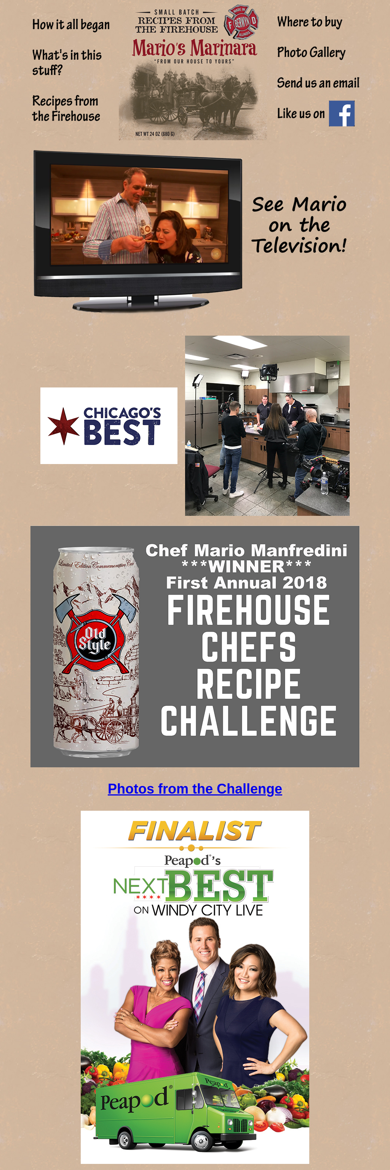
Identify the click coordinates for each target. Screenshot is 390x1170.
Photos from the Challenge (195, 789)
